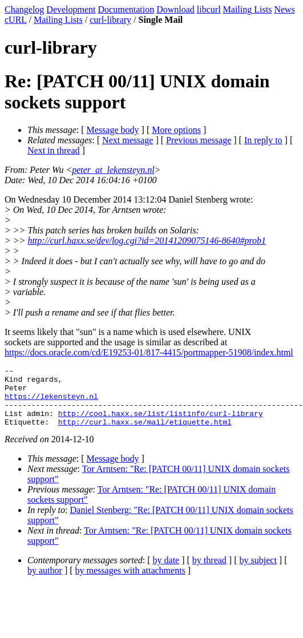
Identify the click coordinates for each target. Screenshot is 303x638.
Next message (127, 140)
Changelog (24, 9)
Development (70, 9)
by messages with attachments (130, 582)
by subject (258, 572)
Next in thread (53, 150)
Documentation (126, 9)
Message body (113, 130)
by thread (209, 572)
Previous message (198, 140)
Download (175, 9)
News (284, 9)
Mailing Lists (247, 9)
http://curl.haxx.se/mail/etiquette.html (145, 434)
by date (166, 572)
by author (44, 582)
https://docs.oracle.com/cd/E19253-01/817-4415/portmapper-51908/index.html (149, 352)
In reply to (263, 140)
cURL (16, 20)
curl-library (110, 20)
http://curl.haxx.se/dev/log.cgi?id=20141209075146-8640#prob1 (146, 240)
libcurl (209, 9)
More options (176, 130)
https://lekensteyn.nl (51, 403)
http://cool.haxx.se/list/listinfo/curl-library (160, 423)
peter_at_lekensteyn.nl (113, 170)
